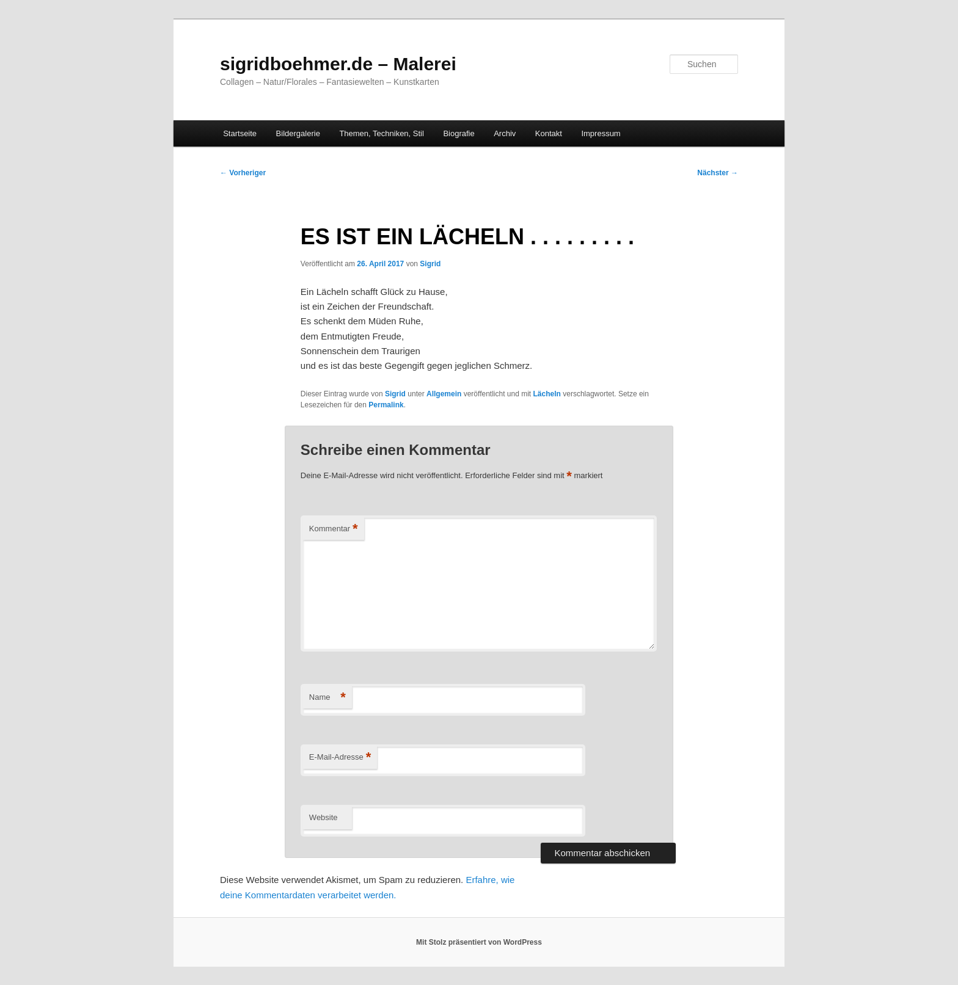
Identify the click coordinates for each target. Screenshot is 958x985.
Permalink (385, 405)
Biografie (458, 133)
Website (323, 817)
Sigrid (430, 264)
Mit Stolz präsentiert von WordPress (479, 942)
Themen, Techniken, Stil (381, 133)
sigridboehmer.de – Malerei (338, 64)
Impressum (600, 133)
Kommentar (333, 529)
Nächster (717, 173)
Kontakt (548, 133)
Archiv (505, 133)
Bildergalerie (298, 133)
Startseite (240, 133)
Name (327, 698)
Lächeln (547, 394)
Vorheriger (243, 173)
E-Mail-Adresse (340, 757)
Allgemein (443, 394)
